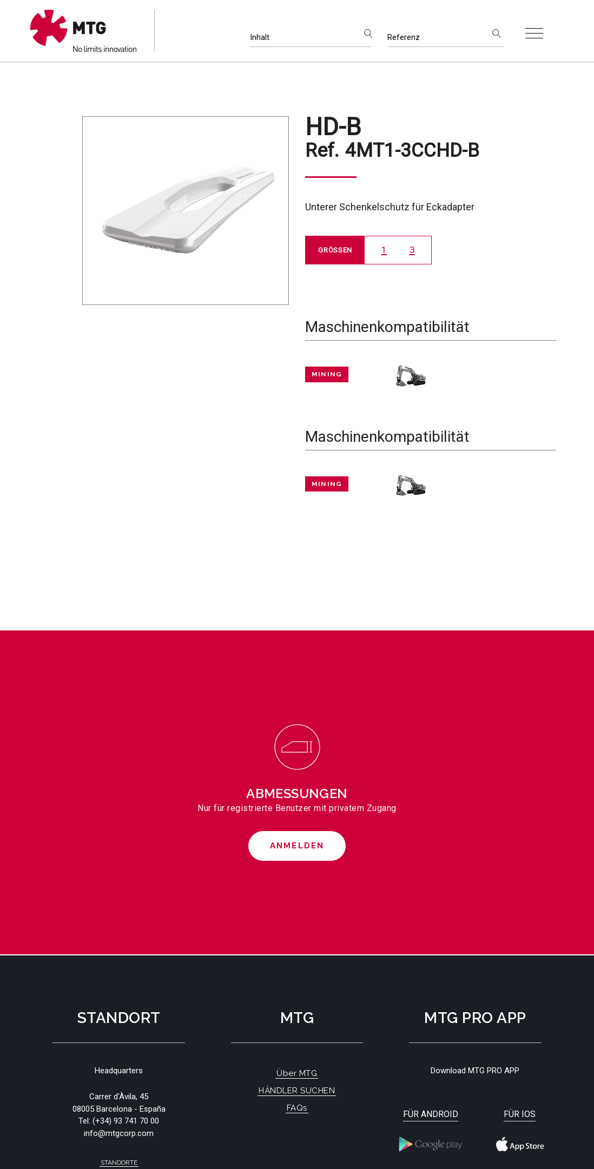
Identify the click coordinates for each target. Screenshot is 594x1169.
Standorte (119, 1162)
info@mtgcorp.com (119, 1133)
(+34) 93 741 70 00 (126, 1121)
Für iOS (520, 1114)
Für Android (430, 1114)
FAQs (297, 1108)
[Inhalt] (310, 37)
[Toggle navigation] (534, 33)
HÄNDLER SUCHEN (297, 1090)
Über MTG (296, 1073)
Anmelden (297, 846)
